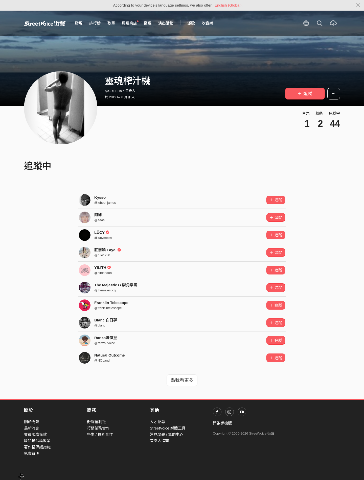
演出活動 (165, 23)
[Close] (358, 5)
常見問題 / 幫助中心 (167, 434)
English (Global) (228, 5)
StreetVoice (45, 23)
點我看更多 (182, 380)
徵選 (147, 23)
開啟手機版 (222, 423)
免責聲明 (31, 453)
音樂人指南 (159, 441)
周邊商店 (130, 23)
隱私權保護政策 (37, 441)
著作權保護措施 (37, 447)
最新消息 (31, 428)
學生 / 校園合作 (100, 434)
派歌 (191, 23)
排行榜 (95, 23)
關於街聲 (31, 422)
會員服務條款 (35, 434)
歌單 (111, 23)
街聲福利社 (96, 422)
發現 (78, 23)
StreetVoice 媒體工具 (168, 428)
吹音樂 (207, 23)
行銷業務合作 (98, 428)
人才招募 (157, 422)
